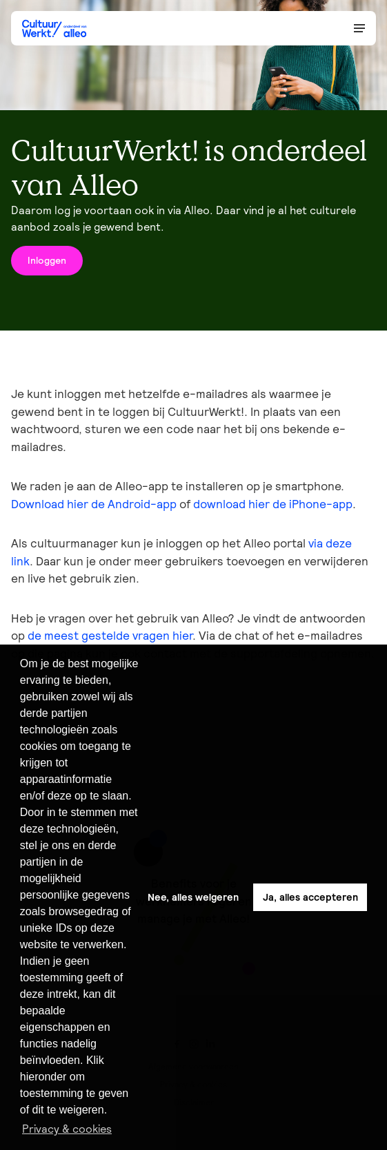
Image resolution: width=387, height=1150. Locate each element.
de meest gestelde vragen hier (110, 635)
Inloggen (47, 260)
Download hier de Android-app (94, 504)
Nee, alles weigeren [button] (193, 897)
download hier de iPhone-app (273, 504)
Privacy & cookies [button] (67, 1128)
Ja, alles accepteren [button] (310, 897)
